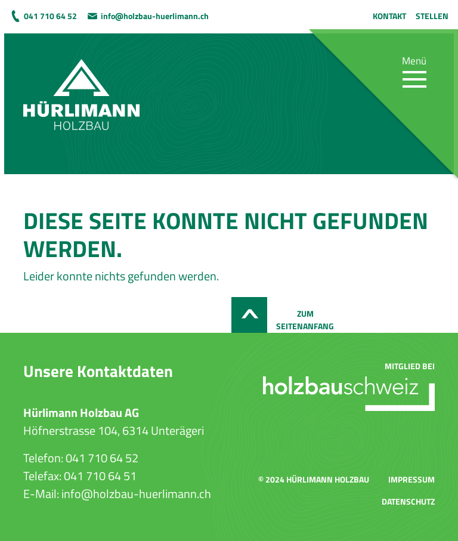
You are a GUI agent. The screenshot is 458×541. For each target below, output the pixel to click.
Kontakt (389, 16)
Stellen (432, 16)
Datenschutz (408, 501)
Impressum (411, 479)
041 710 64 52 (50, 16)
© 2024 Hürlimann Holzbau (313, 479)
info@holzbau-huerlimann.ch (155, 16)
